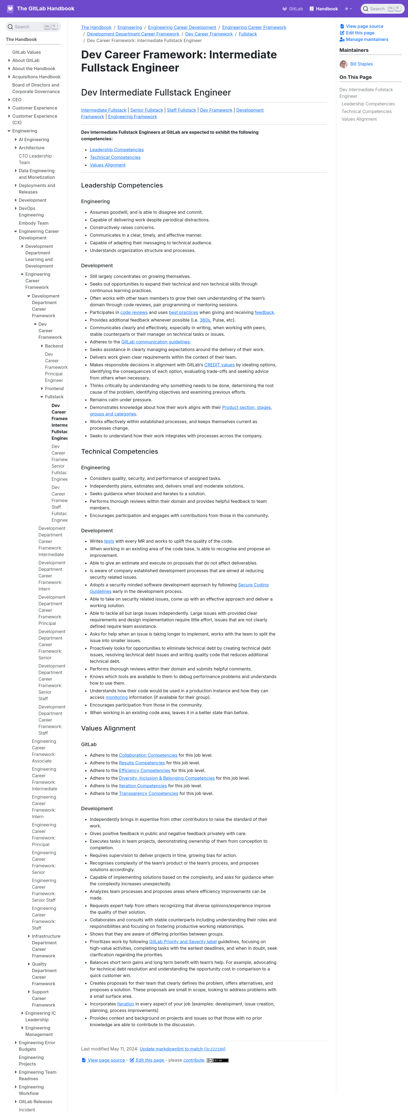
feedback (264, 312)
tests (109, 541)
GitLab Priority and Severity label (183, 941)
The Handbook (96, 27)
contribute (193, 1060)
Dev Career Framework (209, 34)
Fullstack (248, 34)
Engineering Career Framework (254, 27)
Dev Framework (216, 110)
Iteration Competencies (143, 785)
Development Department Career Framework (133, 34)
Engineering (129, 27)
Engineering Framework (132, 116)
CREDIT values (219, 364)
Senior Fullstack (146, 110)
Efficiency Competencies (144, 770)
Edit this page (356, 32)
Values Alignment (359, 119)
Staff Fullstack (181, 110)
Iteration (125, 1004)
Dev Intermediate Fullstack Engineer (366, 93)
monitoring (117, 697)
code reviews (134, 312)
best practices (183, 312)
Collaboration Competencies (148, 755)
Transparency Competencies (148, 793)
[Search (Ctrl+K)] (383, 9)
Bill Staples (356, 64)
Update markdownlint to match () (183, 1049)
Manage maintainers (364, 39)
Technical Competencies (367, 111)
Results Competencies (142, 762)
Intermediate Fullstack (103, 110)
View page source (361, 26)
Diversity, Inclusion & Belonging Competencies (167, 778)
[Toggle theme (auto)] (348, 8)
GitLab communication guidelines (155, 342)
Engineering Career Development (182, 27)
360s (205, 320)
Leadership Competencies (368, 103)
